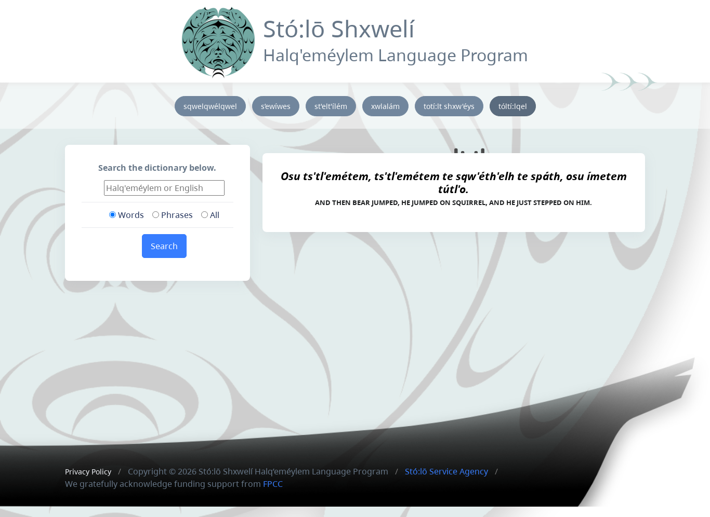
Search (164, 246)
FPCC (273, 483)
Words (126, 215)
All (210, 215)
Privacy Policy (88, 472)
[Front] (218, 40)
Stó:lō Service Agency (446, 471)
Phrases (172, 215)
